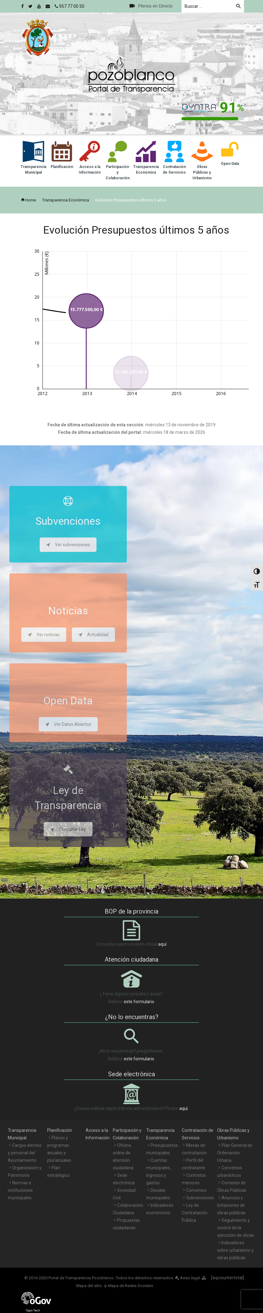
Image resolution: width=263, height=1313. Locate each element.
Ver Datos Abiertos (68, 724)
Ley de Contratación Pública (194, 1213)
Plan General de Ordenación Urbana (234, 1153)
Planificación (59, 1130)
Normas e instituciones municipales (20, 1190)
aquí (162, 944)
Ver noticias (44, 634)
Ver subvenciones (68, 544)
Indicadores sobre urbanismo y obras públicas (235, 1250)
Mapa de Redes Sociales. (129, 1285)
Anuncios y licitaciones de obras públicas (231, 1205)
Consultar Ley (68, 829)
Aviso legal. (188, 1278)
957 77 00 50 (69, 6)
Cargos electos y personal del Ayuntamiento (25, 1153)
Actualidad (93, 634)
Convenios (196, 1190)
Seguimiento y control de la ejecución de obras (235, 1228)
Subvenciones (200, 1197)
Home (28, 200)
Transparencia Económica (65, 200)
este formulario (139, 1001)
